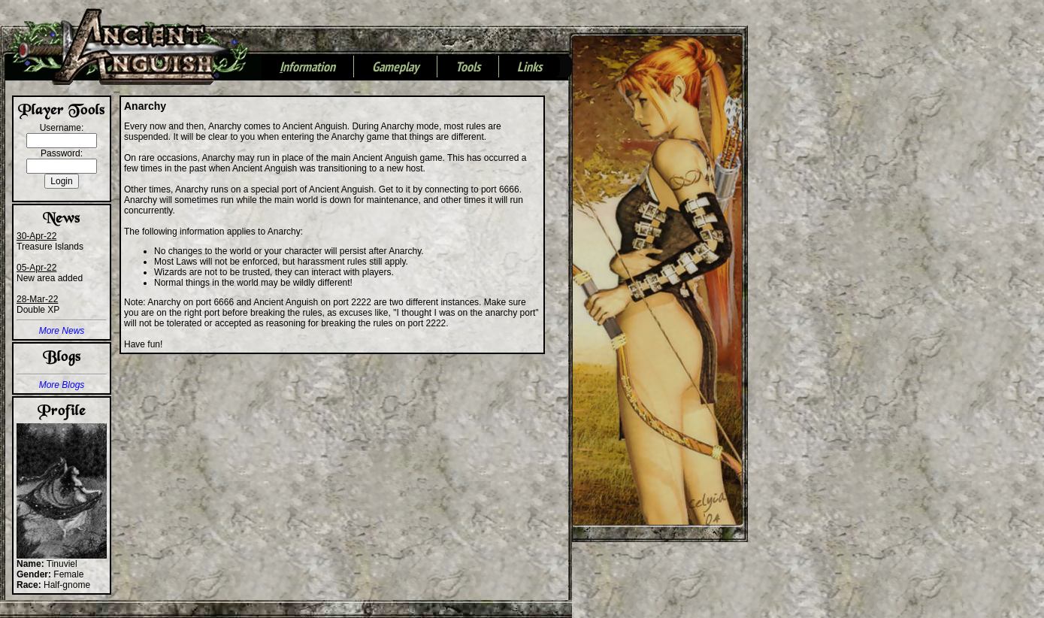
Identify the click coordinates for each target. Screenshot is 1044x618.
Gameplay (395, 67)
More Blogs (62, 385)
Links (529, 67)
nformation (307, 67)
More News (62, 331)
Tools (467, 67)
